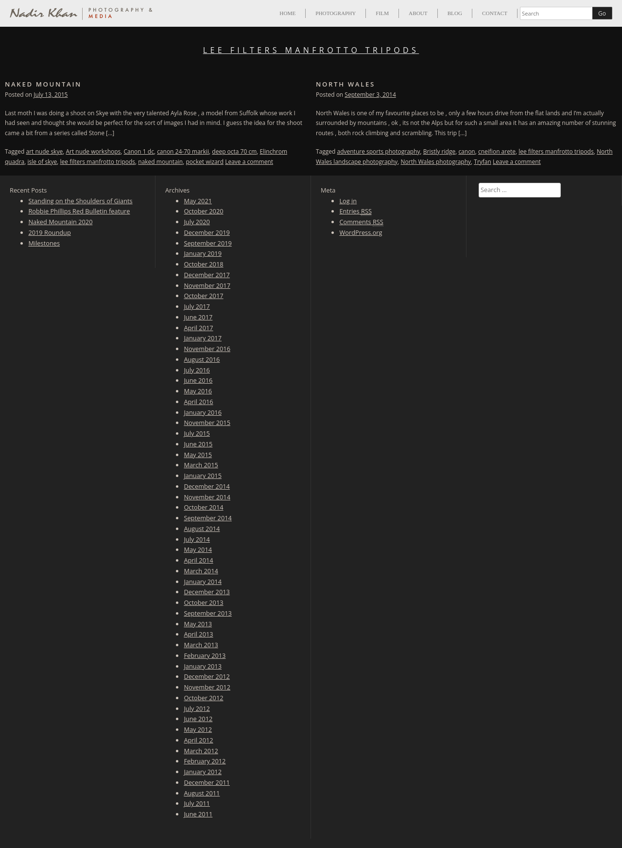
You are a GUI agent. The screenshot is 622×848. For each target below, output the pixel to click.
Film (382, 13)
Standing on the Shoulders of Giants (80, 200)
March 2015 (201, 464)
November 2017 (207, 285)
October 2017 (203, 295)
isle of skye (42, 162)
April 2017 (198, 327)
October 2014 (203, 507)
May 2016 (198, 391)
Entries (355, 211)
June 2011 (198, 814)
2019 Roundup (49, 232)
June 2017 (198, 317)
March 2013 (201, 644)
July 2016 (197, 370)
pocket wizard (205, 162)
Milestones (44, 243)
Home (287, 13)
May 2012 (198, 729)
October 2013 (203, 602)
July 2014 (197, 539)
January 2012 (203, 771)
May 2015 (198, 454)
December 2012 (206, 676)
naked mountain (160, 162)
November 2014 (207, 497)
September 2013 (207, 613)
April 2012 (198, 740)
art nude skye (44, 151)
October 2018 (203, 264)
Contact (494, 13)
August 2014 (202, 528)
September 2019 (207, 243)
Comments (361, 222)
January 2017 (203, 338)
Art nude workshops (93, 151)
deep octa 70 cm (234, 151)
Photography (335, 13)
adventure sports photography (378, 151)
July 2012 (197, 708)
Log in (348, 200)
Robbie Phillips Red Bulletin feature (79, 211)
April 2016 (198, 401)
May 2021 (198, 200)
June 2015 (198, 444)
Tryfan (482, 162)
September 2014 (207, 517)
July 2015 (197, 433)
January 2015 (203, 475)
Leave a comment (249, 162)
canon (466, 151)
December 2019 (206, 232)
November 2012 (207, 687)
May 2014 (198, 549)
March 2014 (201, 570)
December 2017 (206, 274)
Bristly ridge (439, 151)
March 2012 (201, 750)
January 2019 (203, 253)
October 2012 (203, 697)
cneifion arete (497, 151)
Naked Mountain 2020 (60, 221)
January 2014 (203, 581)
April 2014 (198, 560)
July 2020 (197, 221)
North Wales (345, 84)
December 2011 (206, 782)
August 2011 (202, 793)
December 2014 (206, 486)
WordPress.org (360, 232)
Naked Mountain (43, 84)
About (418, 13)
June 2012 (198, 718)
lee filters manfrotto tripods (98, 162)
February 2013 (204, 655)
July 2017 (197, 306)
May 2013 (198, 623)
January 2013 (203, 666)
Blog (455, 13)
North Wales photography (436, 162)
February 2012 (204, 761)
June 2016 (198, 380)
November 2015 (207, 422)
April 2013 (198, 634)
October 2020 (203, 211)
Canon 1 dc (139, 151)
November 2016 (207, 348)
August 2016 (202, 359)
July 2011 (197, 803)
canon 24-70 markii (183, 151)
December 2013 (206, 591)
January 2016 (203, 412)
